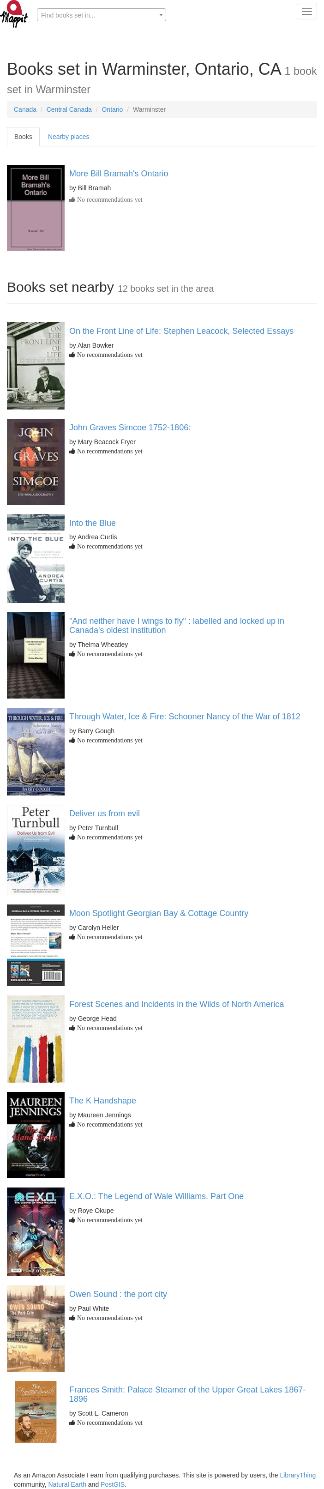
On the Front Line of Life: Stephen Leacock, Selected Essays (181, 331)
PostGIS (113, 1484)
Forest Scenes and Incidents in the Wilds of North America (176, 1004)
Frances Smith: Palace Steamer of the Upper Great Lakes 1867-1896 (187, 1394)
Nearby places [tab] (69, 136)
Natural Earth (67, 1484)
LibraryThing (298, 1475)
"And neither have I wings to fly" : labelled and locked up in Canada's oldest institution (176, 625)
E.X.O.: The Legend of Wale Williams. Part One (156, 1196)
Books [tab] (23, 136)
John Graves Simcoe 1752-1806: (130, 427)
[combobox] (101, 14)
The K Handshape (102, 1100)
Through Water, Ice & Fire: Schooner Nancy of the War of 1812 (184, 716)
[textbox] (101, 15)
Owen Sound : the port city (118, 1294)
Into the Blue (92, 523)
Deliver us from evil (104, 813)
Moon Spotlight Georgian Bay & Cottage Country (158, 913)
